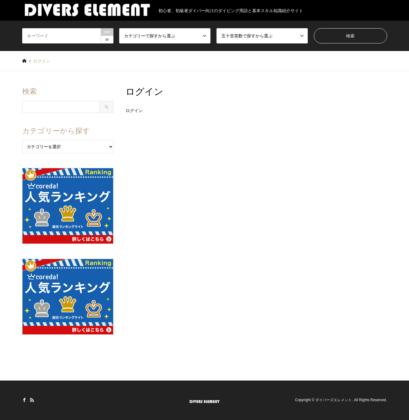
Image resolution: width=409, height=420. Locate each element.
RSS (32, 400)
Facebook (24, 400)
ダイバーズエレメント (333, 400)
